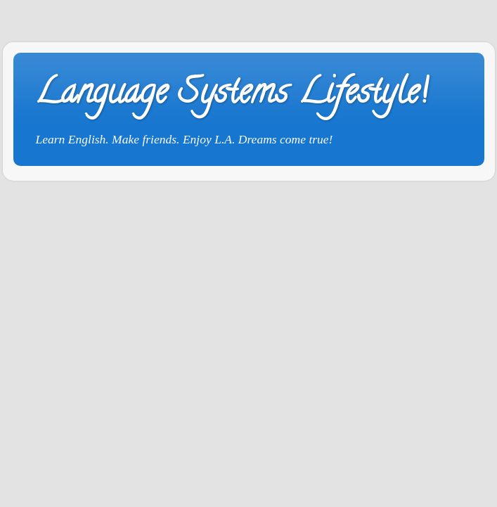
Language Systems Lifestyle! (230, 95)
